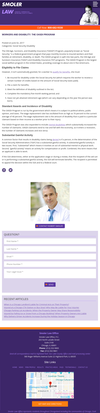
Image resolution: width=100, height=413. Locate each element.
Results (40, 367)
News (21, 367)
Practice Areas (51, 367)
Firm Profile (30, 367)
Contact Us (83, 367)
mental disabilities (57, 124)
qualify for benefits (61, 72)
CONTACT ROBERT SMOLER (51, 226)
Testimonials (70, 367)
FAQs (61, 367)
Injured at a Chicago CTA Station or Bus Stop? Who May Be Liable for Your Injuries (41, 307)
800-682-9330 (55, 27)
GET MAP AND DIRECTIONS (50, 404)
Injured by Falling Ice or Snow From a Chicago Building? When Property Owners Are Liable (45, 313)
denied (55, 139)
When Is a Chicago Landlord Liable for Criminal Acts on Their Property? (36, 304)
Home (14, 367)
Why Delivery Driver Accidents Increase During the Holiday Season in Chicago (39, 316)
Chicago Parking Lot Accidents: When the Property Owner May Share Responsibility (42, 310)
